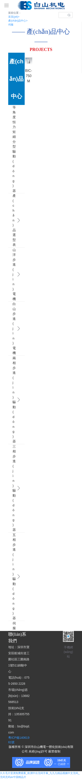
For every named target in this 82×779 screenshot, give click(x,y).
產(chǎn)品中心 (17, 20)
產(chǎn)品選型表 (10, 220)
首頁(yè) (13, 16)
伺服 (10, 24)
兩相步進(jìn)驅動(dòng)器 (10, 400)
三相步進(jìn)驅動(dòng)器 (10, 488)
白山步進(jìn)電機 (10, 329)
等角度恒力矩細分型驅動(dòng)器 (10, 149)
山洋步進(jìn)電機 (10, 275)
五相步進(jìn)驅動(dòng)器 (10, 577)
